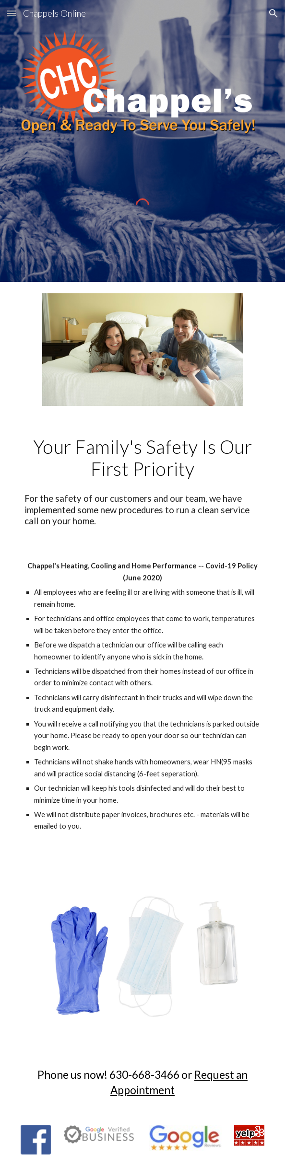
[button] (11, 13)
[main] (142, 458)
